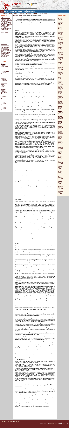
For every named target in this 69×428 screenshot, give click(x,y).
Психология (3, 96)
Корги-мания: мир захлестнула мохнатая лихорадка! (5, 45)
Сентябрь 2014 (60, 118)
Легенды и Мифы (13, 11)
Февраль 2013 (60, 142)
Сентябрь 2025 (60, 22)
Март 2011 (60, 171)
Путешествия (28, 13)
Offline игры (3, 78)
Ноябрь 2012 (60, 146)
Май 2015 (59, 108)
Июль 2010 (60, 181)
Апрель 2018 (60, 64)
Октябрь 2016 (60, 87)
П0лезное (3, 102)
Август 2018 (60, 59)
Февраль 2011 (60, 172)
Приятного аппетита (43, 13)
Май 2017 (59, 78)
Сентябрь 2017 (60, 73)
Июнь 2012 (60, 152)
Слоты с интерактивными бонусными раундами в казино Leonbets (5, 53)
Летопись (3, 86)
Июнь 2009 (60, 195)
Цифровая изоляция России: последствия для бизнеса (6, 18)
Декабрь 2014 (60, 114)
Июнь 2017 (60, 77)
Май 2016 (59, 93)
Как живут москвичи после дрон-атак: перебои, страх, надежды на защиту (6, 31)
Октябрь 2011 (60, 162)
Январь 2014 (60, 128)
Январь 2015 (60, 113)
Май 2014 (59, 123)
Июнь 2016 (60, 92)
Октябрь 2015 (60, 102)
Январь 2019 (60, 53)
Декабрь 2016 (60, 84)
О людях (2, 93)
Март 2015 (60, 111)
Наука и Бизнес (4, 92)
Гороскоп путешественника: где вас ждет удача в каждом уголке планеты (6, 42)
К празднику (21, 13)
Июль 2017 (60, 76)
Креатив (15, 13)
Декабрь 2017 (60, 69)
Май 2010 (59, 183)
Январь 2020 (60, 38)
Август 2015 (60, 104)
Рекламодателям (28, 7)
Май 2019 (59, 48)
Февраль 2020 (60, 37)
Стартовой (28, 4)
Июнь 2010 (60, 182)
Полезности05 (3, 107)
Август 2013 (60, 134)
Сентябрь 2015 (60, 103)
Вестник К (52, 423)
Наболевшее (3, 91)
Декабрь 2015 (60, 99)
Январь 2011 (60, 173)
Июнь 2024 (60, 23)
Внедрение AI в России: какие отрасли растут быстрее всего (6, 20)
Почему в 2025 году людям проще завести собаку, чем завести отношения (6, 28)
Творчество (3, 89)
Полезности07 (3, 109)
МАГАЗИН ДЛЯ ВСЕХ (31, 11)
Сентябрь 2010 (60, 178)
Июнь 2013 (60, 137)
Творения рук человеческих (6, 98)
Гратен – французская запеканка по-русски (5, 48)
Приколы (10, 13)
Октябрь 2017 (60, 72)
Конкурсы (3, 81)
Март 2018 (60, 66)
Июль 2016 (60, 91)
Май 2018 (59, 63)
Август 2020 (60, 34)
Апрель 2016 (60, 94)
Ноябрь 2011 (60, 161)
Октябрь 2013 (60, 132)
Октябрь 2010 (60, 177)
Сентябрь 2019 (60, 43)
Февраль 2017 (60, 82)
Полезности (3, 100)
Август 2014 (60, 119)
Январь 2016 (60, 98)
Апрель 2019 (60, 49)
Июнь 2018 (60, 62)
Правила (11, 421)
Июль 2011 (60, 166)
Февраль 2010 (60, 186)
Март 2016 (60, 96)
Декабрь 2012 (60, 144)
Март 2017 (60, 81)
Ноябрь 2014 (60, 116)
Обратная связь (17, 421)
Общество (6, 11)
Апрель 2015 (60, 109)
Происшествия (4, 95)
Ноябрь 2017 (60, 71)
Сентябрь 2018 (60, 58)
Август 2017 (60, 74)
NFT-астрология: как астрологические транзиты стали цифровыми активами (6, 22)
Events (2, 84)
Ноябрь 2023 (60, 29)
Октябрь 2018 (60, 57)
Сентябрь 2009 (60, 192)
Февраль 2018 (60, 67)
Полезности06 (3, 108)
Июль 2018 (60, 61)
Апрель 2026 (60, 17)
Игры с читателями (4, 80)
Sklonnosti (3, 85)
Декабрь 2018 (60, 54)
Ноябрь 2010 (60, 176)
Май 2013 (59, 138)
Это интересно (4, 13)
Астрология (35, 13)
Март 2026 (60, 18)
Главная (27, 3)
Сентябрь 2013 (60, 133)
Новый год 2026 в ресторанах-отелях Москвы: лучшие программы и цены (6, 25)
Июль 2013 (60, 136)
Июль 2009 (60, 193)
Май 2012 (59, 153)
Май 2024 (59, 24)
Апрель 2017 (60, 79)
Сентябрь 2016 (60, 88)
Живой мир (20, 11)
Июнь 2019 (60, 47)
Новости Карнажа (4, 83)
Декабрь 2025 (60, 19)
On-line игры (3, 79)
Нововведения (4, 87)
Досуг (2, 11)
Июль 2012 (60, 151)
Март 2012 (60, 156)
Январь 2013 (60, 143)
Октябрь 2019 (60, 42)
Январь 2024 (60, 28)
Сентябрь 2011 (60, 163)
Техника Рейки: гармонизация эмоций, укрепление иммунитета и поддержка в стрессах (6, 38)
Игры (25, 11)
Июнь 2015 (60, 107)
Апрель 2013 (60, 139)
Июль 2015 (60, 106)
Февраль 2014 (60, 127)
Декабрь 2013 (60, 129)
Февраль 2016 (60, 97)
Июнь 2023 (60, 33)
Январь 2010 (60, 187)
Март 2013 (60, 141)
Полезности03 (3, 104)
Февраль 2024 (60, 27)
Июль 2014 (60, 121)
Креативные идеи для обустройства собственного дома (6, 50)
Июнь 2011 (60, 167)
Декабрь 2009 (60, 188)
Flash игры (3, 76)
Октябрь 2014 (60, 117)
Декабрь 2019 (60, 39)
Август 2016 (60, 89)
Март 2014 (60, 126)
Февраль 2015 (60, 112)
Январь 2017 (60, 83)
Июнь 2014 (60, 122)
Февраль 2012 (60, 157)
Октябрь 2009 (60, 191)
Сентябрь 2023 (60, 32)
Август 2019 (60, 44)
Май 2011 (59, 168)
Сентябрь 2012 (60, 148)
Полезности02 (3, 103)
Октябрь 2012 (60, 147)
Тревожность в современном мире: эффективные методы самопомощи (6, 34)
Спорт (2, 97)
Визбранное (34, 4)
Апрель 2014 (60, 124)
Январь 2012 (60, 158)
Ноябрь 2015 (60, 101)
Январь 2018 (60, 68)
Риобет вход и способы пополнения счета (5, 56)
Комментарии (34, 3)
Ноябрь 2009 (60, 190)
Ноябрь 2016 (60, 86)
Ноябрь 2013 (60, 131)
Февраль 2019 (60, 52)
